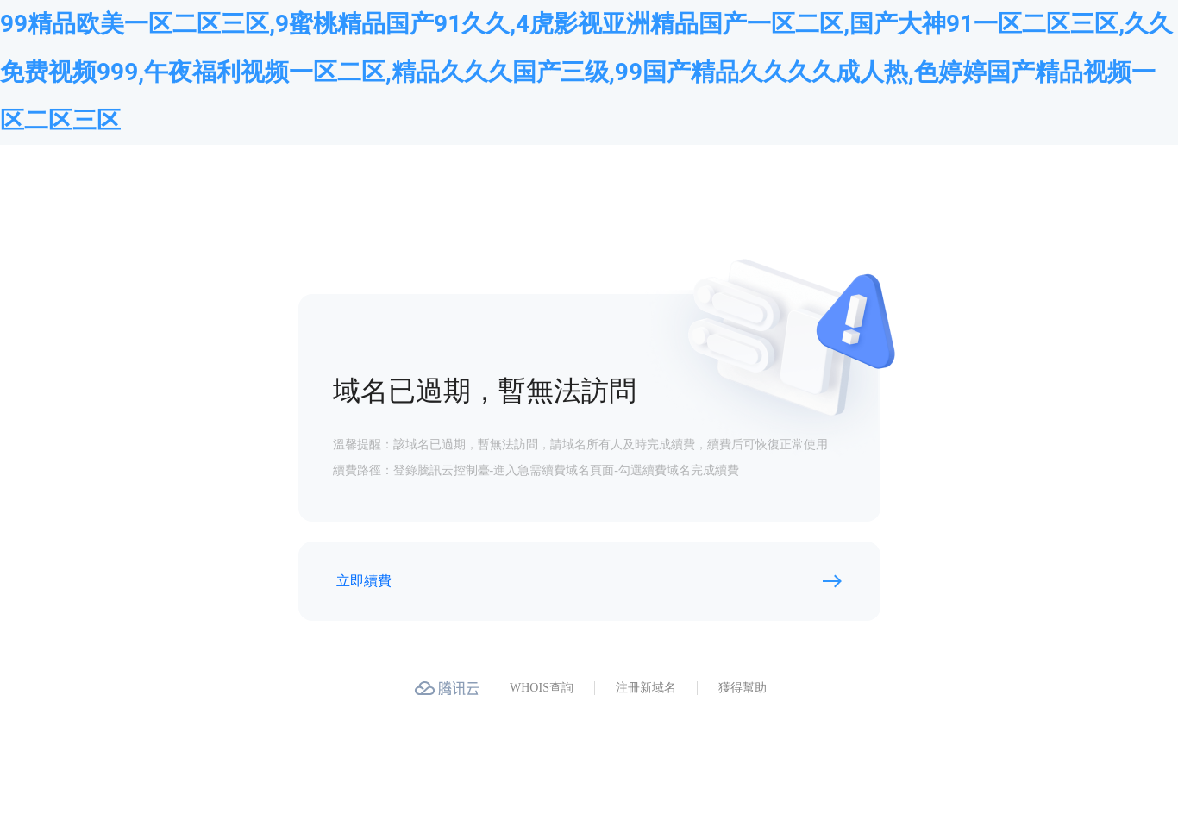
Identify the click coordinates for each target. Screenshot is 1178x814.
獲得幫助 (742, 687)
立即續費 (364, 580)
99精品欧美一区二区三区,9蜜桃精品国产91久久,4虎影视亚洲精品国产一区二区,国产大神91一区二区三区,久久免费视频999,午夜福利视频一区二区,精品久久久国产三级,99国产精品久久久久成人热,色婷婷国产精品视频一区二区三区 (586, 72)
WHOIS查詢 (541, 687)
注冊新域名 (646, 687)
